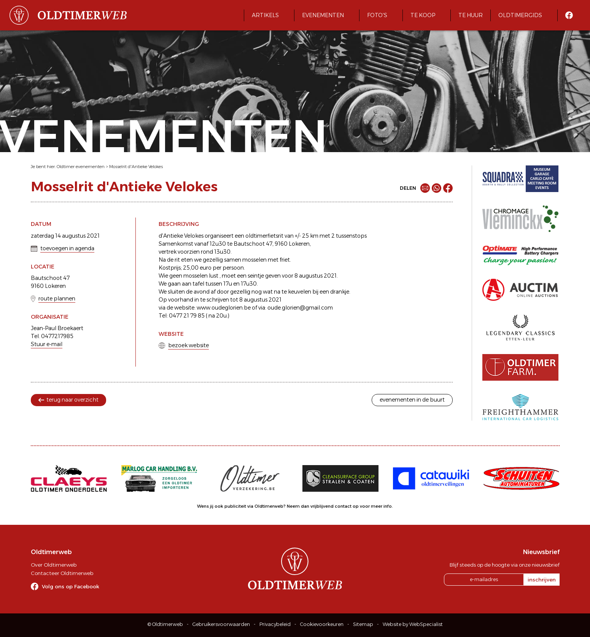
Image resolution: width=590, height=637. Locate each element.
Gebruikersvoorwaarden (221, 624)
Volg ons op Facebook (70, 586)
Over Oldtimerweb (53, 565)
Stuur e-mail (46, 344)
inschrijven (542, 580)
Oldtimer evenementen (81, 166)
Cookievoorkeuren (322, 624)
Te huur (470, 15)
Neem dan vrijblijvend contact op (323, 506)
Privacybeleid (275, 624)
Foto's (377, 15)
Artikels (265, 15)
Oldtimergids (520, 15)
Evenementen (323, 15)
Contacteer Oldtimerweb (62, 573)
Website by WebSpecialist (413, 624)
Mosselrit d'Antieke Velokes (136, 166)
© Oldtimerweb (165, 624)
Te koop (422, 15)
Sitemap (363, 624)
